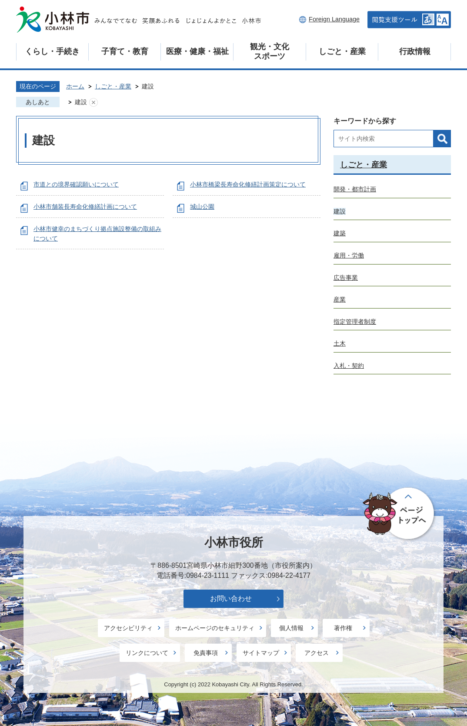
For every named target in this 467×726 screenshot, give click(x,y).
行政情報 (414, 51)
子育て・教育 (124, 51)
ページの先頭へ (400, 513)
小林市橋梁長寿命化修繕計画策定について (248, 184)
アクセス (316, 652)
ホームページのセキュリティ (214, 627)
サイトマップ (261, 652)
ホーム (75, 86)
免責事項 (205, 652)
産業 (340, 299)
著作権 (343, 627)
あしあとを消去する (93, 102)
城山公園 (202, 206)
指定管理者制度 (355, 321)
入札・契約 (349, 365)
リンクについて (147, 652)
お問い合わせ (231, 598)
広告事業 (346, 277)
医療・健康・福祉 (197, 51)
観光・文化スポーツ (269, 51)
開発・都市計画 (355, 189)
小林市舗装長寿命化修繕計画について (85, 206)
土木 (340, 343)
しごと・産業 (342, 51)
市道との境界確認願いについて (76, 184)
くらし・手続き (52, 51)
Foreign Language (334, 19)
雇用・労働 (349, 255)
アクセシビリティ (128, 627)
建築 (340, 233)
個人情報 (291, 627)
